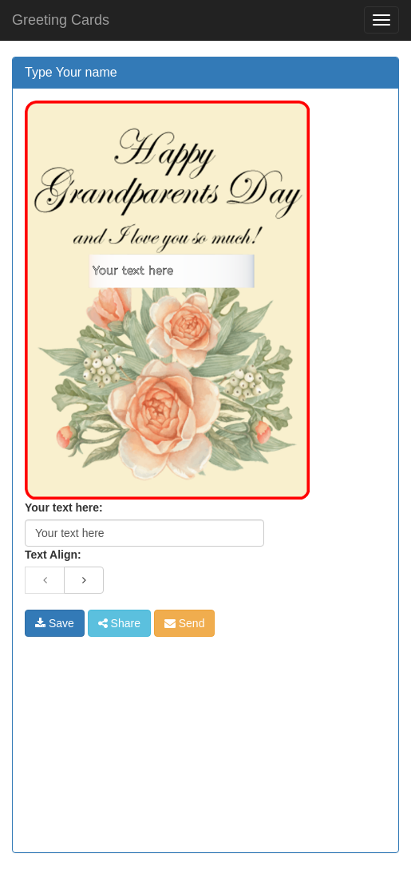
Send (184, 623)
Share (119, 623)
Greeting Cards (60, 20)
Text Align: (53, 554)
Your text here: (64, 507)
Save (54, 623)
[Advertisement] (144, 736)
